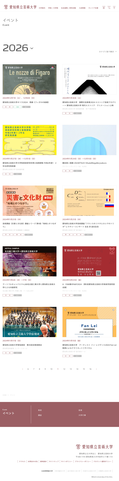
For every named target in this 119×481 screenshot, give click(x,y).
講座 (40, 415)
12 (64, 369)
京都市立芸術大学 (89, 471)
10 (51, 369)
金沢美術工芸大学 (73, 471)
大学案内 (42, 8)
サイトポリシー (66, 461)
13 (71, 369)
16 (90, 369)
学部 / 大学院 (53, 8)
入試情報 (82, 8)
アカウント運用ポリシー (102, 461)
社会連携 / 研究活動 (68, 8)
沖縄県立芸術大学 (104, 471)
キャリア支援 (93, 8)
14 (77, 369)
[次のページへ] (96, 369)
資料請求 (43, 461)
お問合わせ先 (33, 461)
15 (84, 369)
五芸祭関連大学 (47, 471)
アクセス (22, 461)
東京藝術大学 (60, 471)
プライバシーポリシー (83, 461)
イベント (9, 413)
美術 (40, 410)
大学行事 (82, 415)
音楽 (80, 410)
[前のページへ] (22, 369)
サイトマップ (54, 461)
